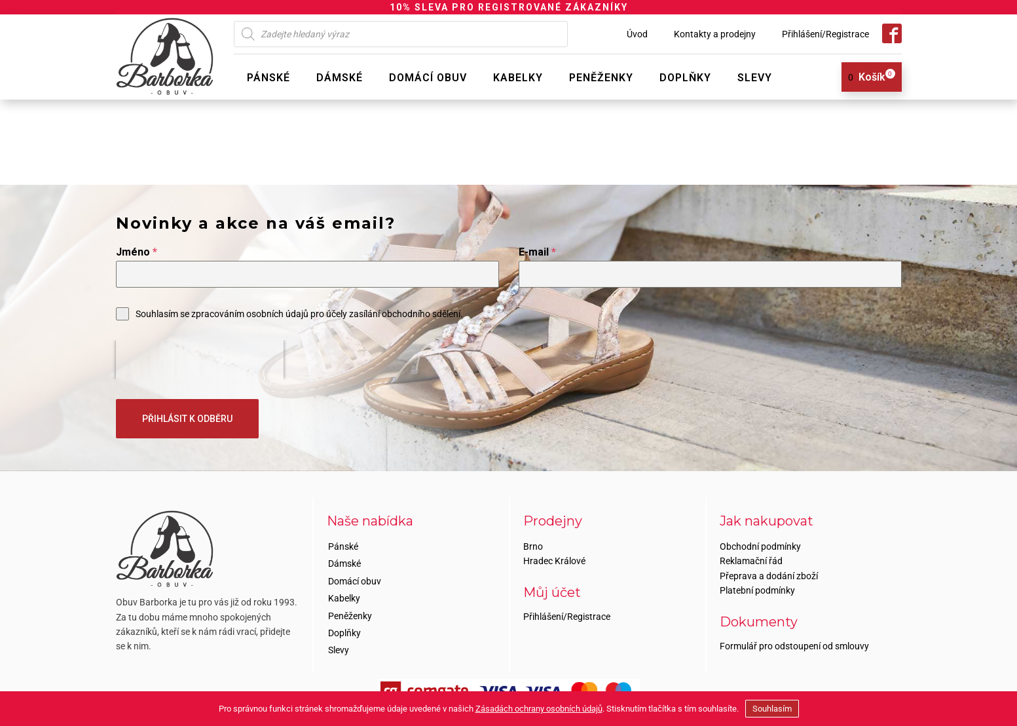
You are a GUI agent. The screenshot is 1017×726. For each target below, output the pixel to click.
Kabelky (518, 77)
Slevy (754, 77)
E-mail (537, 252)
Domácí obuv (428, 77)
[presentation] (200, 359)
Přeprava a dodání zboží (769, 576)
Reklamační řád (751, 561)
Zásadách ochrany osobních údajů (538, 709)
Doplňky (685, 77)
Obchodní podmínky (760, 546)
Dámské (339, 77)
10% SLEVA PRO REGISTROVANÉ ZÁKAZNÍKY (509, 7)
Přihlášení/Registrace (825, 34)
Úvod (637, 34)
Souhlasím (772, 709)
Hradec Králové (554, 561)
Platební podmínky (757, 590)
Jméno (136, 252)
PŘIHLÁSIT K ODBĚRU (187, 418)
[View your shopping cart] (866, 77)
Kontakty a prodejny (715, 34)
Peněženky (601, 77)
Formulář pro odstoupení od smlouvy (794, 646)
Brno (533, 546)
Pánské (268, 77)
